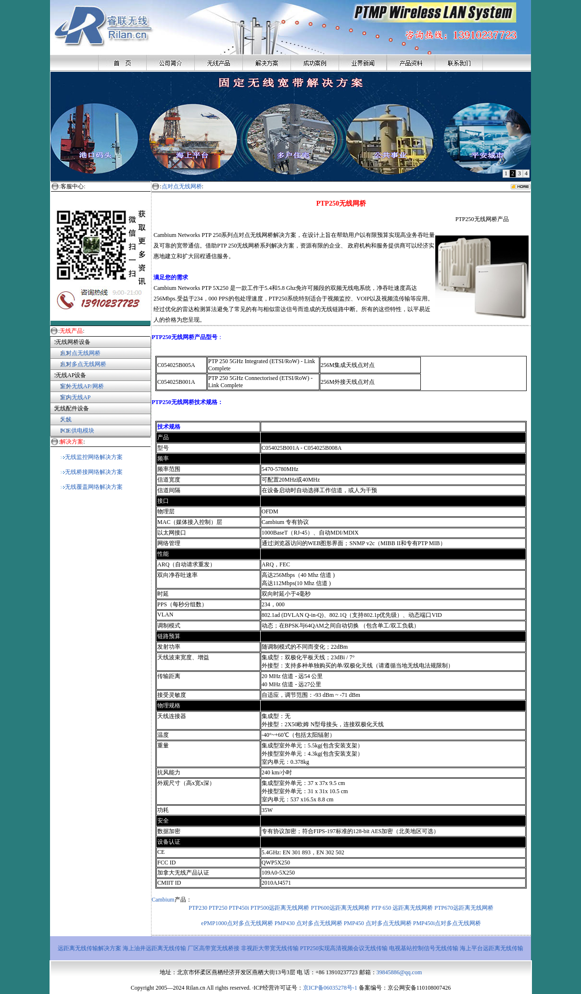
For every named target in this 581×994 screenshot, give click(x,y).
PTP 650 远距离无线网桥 (402, 907)
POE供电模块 (77, 430)
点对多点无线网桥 (83, 364)
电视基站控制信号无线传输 (424, 948)
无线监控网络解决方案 (92, 457)
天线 (66, 419)
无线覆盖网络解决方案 (92, 487)
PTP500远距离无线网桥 (280, 907)
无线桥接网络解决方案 (92, 472)
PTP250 (218, 907)
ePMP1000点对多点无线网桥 (237, 923)
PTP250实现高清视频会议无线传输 (345, 948)
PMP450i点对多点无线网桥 (447, 923)
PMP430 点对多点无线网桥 (308, 923)
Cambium (163, 899)
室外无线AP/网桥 (77, 386)
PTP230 (198, 907)
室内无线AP (70, 397)
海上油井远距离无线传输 (154, 948)
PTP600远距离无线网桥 (340, 907)
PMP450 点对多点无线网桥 (378, 923)
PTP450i (239, 907)
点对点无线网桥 (75, 353)
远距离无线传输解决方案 (89, 948)
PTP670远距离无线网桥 (463, 907)
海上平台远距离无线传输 (491, 948)
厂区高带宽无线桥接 (214, 948)
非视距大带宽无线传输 (270, 948)
